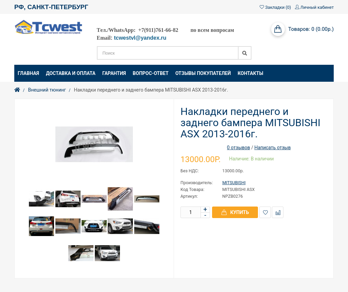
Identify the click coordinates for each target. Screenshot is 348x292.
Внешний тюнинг (47, 90)
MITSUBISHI (233, 182)
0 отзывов (238, 147)
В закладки (265, 212)
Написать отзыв (272, 147)
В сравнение (277, 212)
